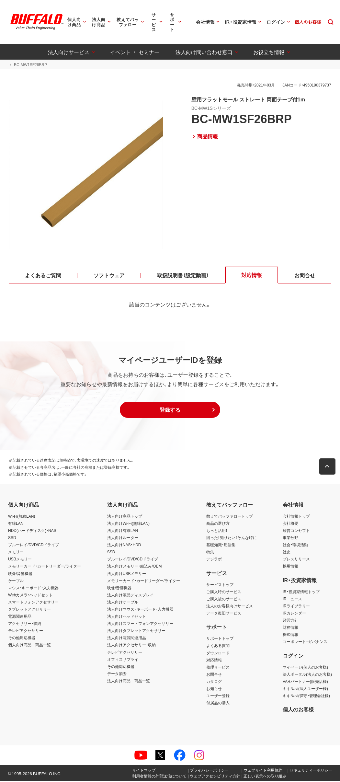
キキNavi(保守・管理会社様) (306, 696)
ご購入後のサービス (223, 599)
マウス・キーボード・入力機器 (33, 588)
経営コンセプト (296, 531)
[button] (170, 410)
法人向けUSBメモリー (126, 574)
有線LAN (15, 524)
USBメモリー (20, 560)
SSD (12, 538)
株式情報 (290, 635)
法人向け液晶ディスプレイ (130, 595)
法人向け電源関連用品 (126, 638)
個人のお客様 (298, 710)
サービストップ (219, 585)
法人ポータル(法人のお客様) (307, 675)
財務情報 (290, 628)
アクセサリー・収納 (24, 624)
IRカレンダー (294, 613)
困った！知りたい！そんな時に (231, 538)
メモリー (16, 552)
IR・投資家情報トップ (301, 592)
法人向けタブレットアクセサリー (136, 631)
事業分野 (290, 538)
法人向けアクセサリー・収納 (131, 646)
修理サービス (218, 668)
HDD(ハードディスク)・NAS (32, 531)
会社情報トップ (296, 517)
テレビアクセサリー (25, 631)
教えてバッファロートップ (229, 517)
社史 (286, 552)
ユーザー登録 (218, 696)
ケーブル (16, 581)
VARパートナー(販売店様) (305, 682)
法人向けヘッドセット (126, 617)
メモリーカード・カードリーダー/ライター (44, 567)
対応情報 (214, 660)
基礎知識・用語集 (220, 545)
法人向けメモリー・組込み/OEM (134, 567)
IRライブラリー (296, 606)
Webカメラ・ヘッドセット (30, 595)
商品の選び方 (218, 524)
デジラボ (214, 560)
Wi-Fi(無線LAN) (21, 517)
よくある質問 (218, 646)
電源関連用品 (19, 617)
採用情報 (290, 567)
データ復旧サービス (223, 613)
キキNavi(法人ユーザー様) (305, 689)
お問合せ (214, 675)
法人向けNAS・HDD (124, 545)
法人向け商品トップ (124, 517)
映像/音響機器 (20, 574)
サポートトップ (219, 639)
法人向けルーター (122, 538)
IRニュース (292, 599)
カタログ (214, 682)
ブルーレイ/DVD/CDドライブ (33, 545)
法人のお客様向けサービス (229, 606)
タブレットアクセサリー (29, 610)
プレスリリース (296, 560)
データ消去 (117, 674)
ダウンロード (218, 653)
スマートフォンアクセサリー (33, 602)
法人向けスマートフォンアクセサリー (140, 624)
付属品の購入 (218, 703)
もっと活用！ (217, 531)
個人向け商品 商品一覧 (29, 646)
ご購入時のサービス (223, 592)
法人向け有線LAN (122, 531)
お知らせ (214, 689)
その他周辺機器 (21, 638)
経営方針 (290, 621)
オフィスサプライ (122, 660)
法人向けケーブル (122, 602)
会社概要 (290, 524)
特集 (210, 552)
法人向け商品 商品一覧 (128, 681)
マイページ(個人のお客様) (305, 668)
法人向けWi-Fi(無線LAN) (128, 524)
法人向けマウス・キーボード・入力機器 (140, 610)
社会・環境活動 (295, 545)
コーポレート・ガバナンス (305, 642)
